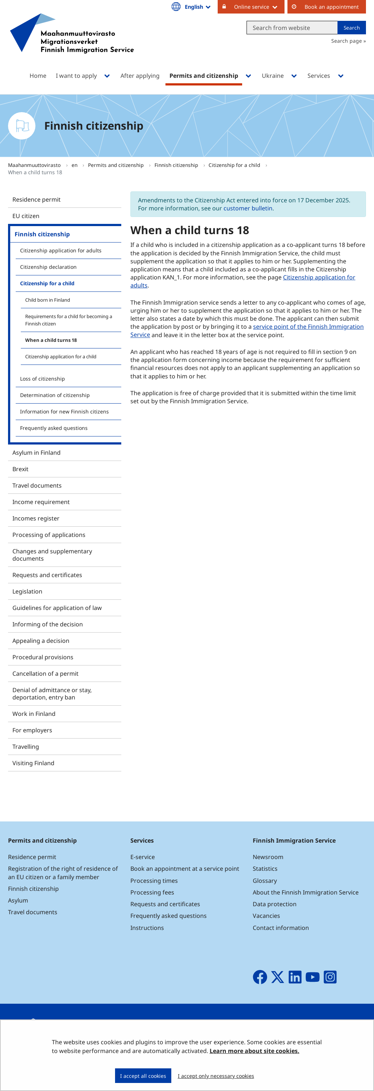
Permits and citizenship (116, 164)
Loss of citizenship (42, 378)
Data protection (275, 904)
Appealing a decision (40, 641)
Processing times (154, 881)
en (75, 164)
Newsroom (268, 857)
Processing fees (152, 892)
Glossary (265, 881)
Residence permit (36, 199)
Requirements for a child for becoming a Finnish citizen (68, 320)
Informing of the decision (47, 624)
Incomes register (36, 518)
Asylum (18, 900)
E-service (142, 857)
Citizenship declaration (48, 266)
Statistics (265, 869)
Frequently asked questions (54, 427)
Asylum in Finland (36, 453)
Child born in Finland (47, 300)
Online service (259, 6)
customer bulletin (248, 208)
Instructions (147, 928)
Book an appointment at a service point (184, 869)
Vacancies (266, 916)
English (198, 6)
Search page (346, 40)
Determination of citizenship (55, 395)
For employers (32, 730)
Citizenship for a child (235, 164)
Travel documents (37, 485)
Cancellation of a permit (45, 674)
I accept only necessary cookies (216, 1075)
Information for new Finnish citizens (64, 411)
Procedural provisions (42, 657)
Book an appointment (332, 6)
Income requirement (41, 502)
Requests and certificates (47, 575)
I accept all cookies (143, 1075)
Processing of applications (48, 535)
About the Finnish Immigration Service (306, 892)
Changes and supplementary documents (52, 554)
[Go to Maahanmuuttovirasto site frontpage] (72, 43)
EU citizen (25, 216)
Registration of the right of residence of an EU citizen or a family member (63, 873)
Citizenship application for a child (60, 356)
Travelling (25, 747)
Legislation (27, 591)
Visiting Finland (33, 763)
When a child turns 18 (51, 340)
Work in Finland (34, 714)
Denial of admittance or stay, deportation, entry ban (52, 693)
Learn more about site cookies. (254, 1051)
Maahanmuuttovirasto (35, 164)
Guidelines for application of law (57, 608)
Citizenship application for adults (61, 250)
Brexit (20, 469)
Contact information (281, 928)
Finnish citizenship (176, 164)
